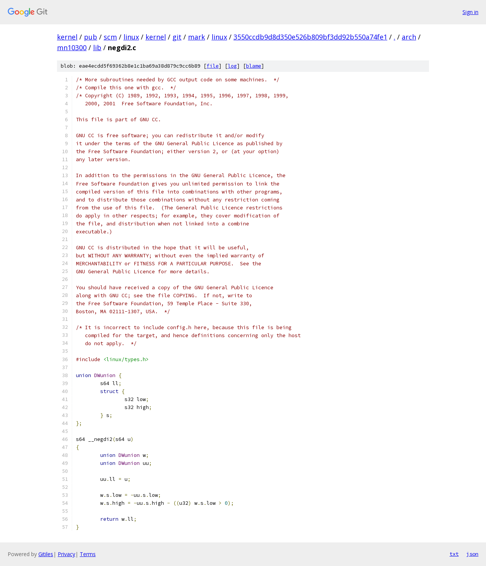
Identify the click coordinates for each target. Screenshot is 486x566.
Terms (88, 554)
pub (90, 36)
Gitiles (45, 554)
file (213, 66)
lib (97, 47)
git (176, 36)
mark (196, 36)
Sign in (470, 12)
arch (409, 36)
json (472, 553)
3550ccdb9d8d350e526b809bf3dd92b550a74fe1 (310, 36)
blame (253, 66)
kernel (67, 36)
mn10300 (72, 47)
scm (110, 36)
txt (454, 553)
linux (131, 36)
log (232, 66)
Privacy (66, 554)
